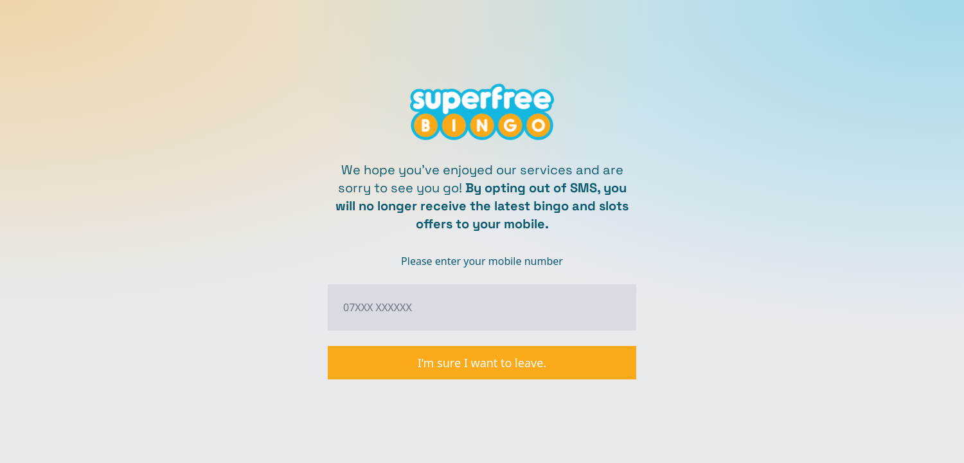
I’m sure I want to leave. (482, 362)
